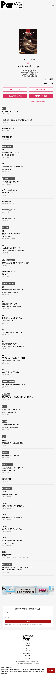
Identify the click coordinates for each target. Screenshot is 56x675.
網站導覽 (28, 658)
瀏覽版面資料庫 (40, 89)
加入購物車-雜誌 (41, 96)
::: (49, 2)
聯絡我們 (28, 646)
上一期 (22, 60)
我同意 (51, 670)
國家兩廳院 (28, 656)
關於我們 (28, 643)
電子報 (28, 651)
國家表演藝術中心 (28, 653)
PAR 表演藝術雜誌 (28, 638)
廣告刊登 (28, 648)
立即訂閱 (28, 621)
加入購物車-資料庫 (15, 96)
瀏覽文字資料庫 (15, 89)
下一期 (33, 60)
